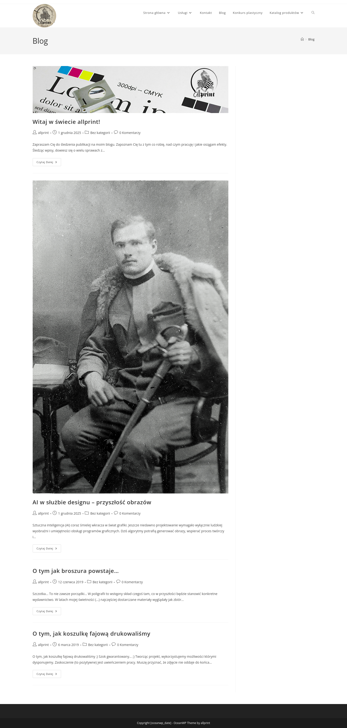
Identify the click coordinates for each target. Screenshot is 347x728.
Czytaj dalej (49, 163)
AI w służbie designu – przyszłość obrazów (92, 502)
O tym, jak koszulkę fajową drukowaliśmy (91, 633)
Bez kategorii (100, 132)
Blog (311, 39)
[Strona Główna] (302, 39)
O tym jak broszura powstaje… (76, 571)
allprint (43, 132)
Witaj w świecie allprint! (66, 121)
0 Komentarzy (129, 132)
